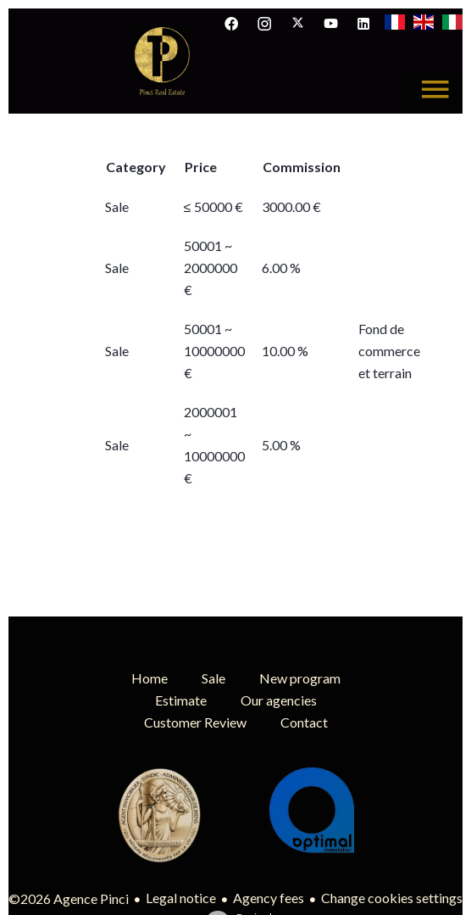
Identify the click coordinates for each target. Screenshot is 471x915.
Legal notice (181, 898)
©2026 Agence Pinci (68, 898)
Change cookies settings (392, 898)
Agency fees (268, 898)
